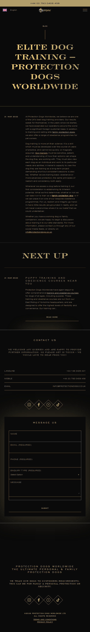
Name (14, 434)
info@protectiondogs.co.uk (39, 232)
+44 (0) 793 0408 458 (45, 3)
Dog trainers (41, 153)
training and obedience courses (63, 293)
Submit (45, 508)
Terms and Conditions (45, 619)
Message (16, 482)
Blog (45, 26)
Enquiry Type (26, 470)
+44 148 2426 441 (76, 371)
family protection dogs (63, 132)
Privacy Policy (45, 622)
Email (21, 445)
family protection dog (62, 196)
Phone (22, 459)
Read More (52, 317)
